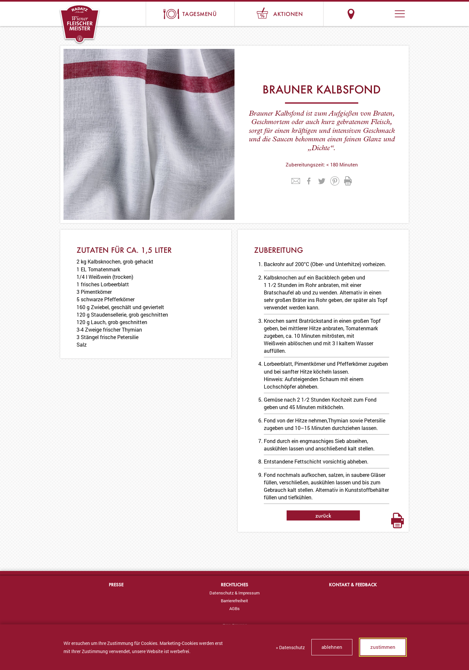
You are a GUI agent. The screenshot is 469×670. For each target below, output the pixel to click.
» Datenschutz (290, 647)
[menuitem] (234, 593)
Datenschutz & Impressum (234, 593)
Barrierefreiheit (234, 601)
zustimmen (382, 647)
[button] (400, 14)
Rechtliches (234, 584)
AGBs (234, 608)
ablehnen (331, 647)
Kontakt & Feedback (353, 584)
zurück (323, 515)
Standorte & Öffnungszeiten (351, 14)
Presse (116, 584)
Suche (375, 14)
